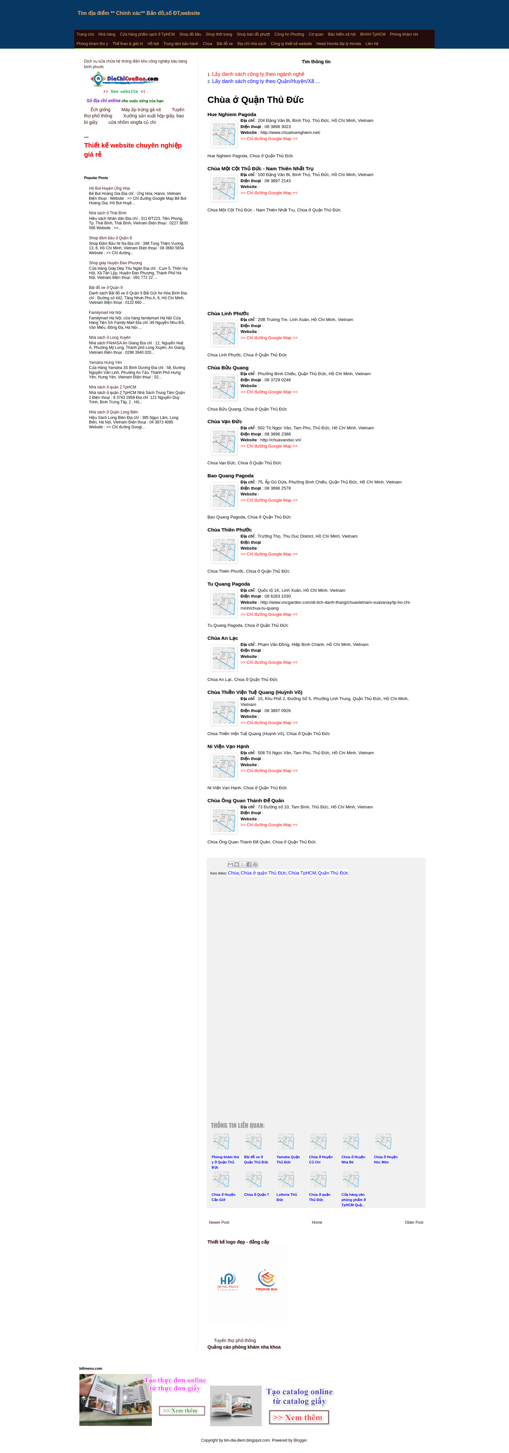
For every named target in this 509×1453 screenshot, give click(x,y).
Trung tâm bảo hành (180, 44)
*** (136, 147)
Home (317, 1222)
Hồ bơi (153, 44)
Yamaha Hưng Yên (105, 362)
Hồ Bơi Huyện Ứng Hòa (109, 188)
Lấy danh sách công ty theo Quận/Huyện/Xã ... (265, 81)
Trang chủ (85, 34)
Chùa (207, 44)
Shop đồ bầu (190, 34)
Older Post (414, 1222)
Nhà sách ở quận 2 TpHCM (112, 387)
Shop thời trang (219, 34)
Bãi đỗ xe (225, 44)
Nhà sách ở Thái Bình (108, 213)
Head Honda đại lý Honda (339, 44)
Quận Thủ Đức (333, 872)
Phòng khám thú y (92, 44)
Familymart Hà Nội (105, 312)
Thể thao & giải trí (128, 44)
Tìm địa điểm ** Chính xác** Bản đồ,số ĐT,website (139, 13)
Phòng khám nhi (404, 34)
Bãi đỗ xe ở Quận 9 (106, 287)
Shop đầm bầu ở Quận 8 (110, 238)
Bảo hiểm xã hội (341, 34)
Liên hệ (372, 44)
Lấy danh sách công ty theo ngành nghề (257, 74)
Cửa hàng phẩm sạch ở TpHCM (147, 34)
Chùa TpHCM (302, 872)
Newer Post (219, 1222)
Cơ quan (316, 34)
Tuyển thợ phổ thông (235, 1340)
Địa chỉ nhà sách (251, 44)
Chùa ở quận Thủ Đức (264, 872)
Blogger (300, 1440)
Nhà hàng (106, 34)
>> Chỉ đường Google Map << (269, 138)
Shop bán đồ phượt (253, 34)
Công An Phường (289, 34)
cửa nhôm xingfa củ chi (132, 122)
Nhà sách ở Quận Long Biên (113, 412)
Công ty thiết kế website (291, 44)
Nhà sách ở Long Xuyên (109, 337)
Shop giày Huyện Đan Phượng (115, 263)
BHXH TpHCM (373, 34)
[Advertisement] (316, 264)
